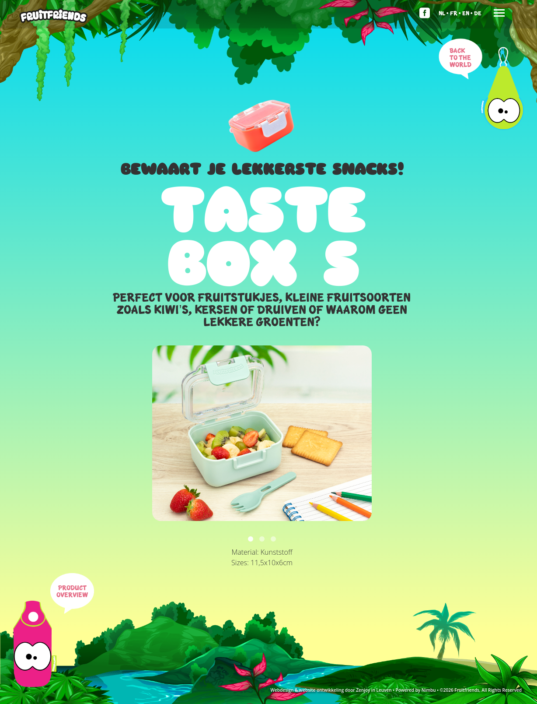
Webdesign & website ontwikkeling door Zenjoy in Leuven (330, 690)
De (477, 13)
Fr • (455, 13)
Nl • (444, 13)
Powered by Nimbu (416, 690)
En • (467, 13)
